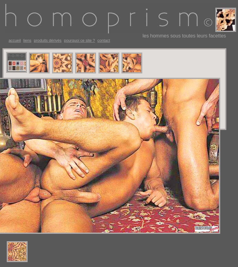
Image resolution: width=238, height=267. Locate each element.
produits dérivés (47, 40)
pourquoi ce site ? (79, 40)
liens (27, 40)
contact (104, 40)
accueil (15, 40)
